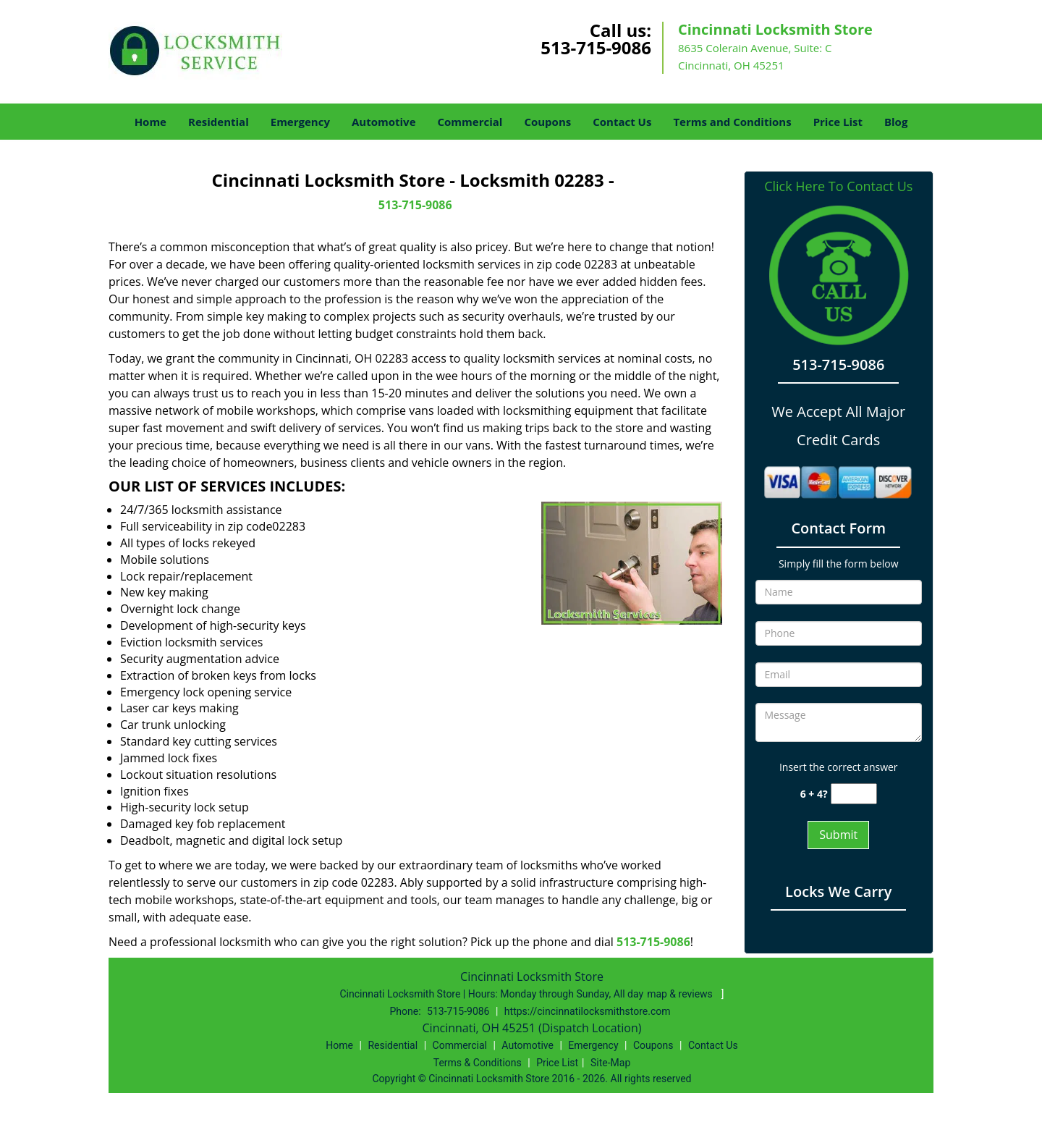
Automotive (384, 121)
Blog (895, 121)
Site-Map (610, 1062)
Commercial (470, 121)
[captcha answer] (854, 793)
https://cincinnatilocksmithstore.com (587, 1011)
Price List (838, 121)
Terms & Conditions (477, 1062)
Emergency (300, 121)
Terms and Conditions (732, 121)
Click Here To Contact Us (838, 186)
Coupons (547, 121)
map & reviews (681, 994)
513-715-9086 (596, 47)
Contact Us (622, 121)
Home (150, 121)
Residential (218, 121)
